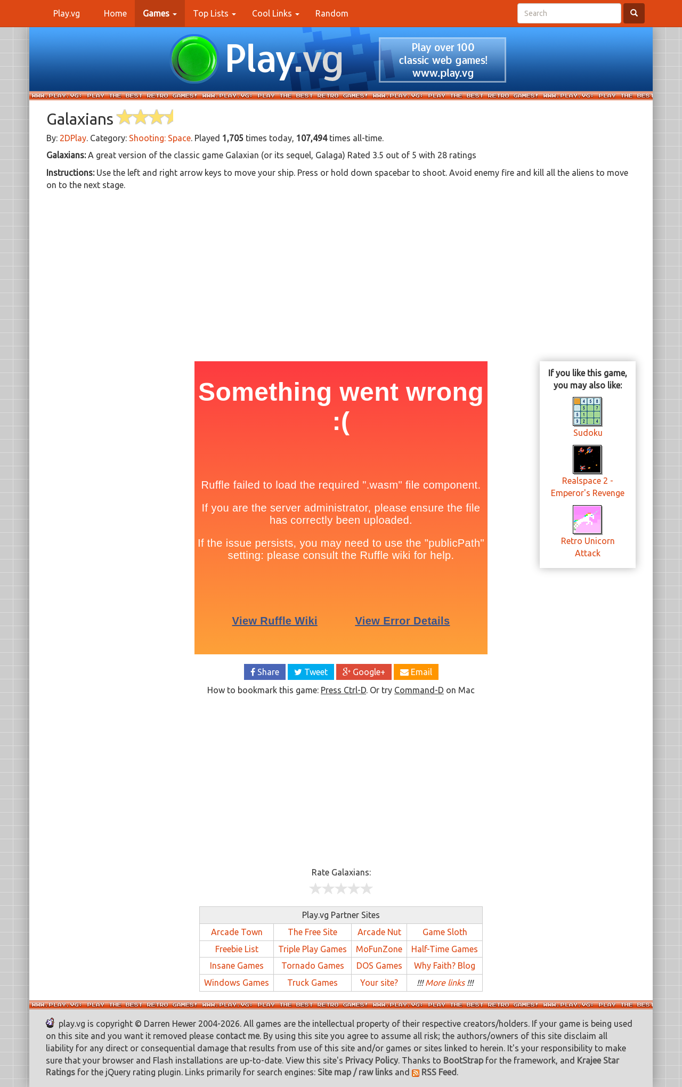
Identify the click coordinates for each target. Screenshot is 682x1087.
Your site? (379, 982)
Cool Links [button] (275, 13)
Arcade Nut (379, 932)
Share (264, 672)
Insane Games (237, 965)
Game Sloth (445, 932)
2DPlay (73, 138)
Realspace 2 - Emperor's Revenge (587, 476)
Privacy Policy (371, 1060)
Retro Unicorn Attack (588, 536)
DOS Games (379, 965)
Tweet (311, 672)
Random (331, 13)
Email (416, 672)
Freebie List (236, 949)
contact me (237, 1036)
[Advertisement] (341, 274)
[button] (160, 13)
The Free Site (312, 932)
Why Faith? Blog (444, 965)
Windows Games (236, 982)
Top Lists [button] (214, 13)
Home (119, 12)
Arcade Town (237, 932)
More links (445, 982)
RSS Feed (434, 1072)
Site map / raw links (355, 1072)
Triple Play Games (312, 949)
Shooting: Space (160, 138)
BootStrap (463, 1060)
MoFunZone (379, 949)
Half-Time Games (444, 949)
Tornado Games (312, 965)
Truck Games (312, 982)
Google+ (364, 672)
